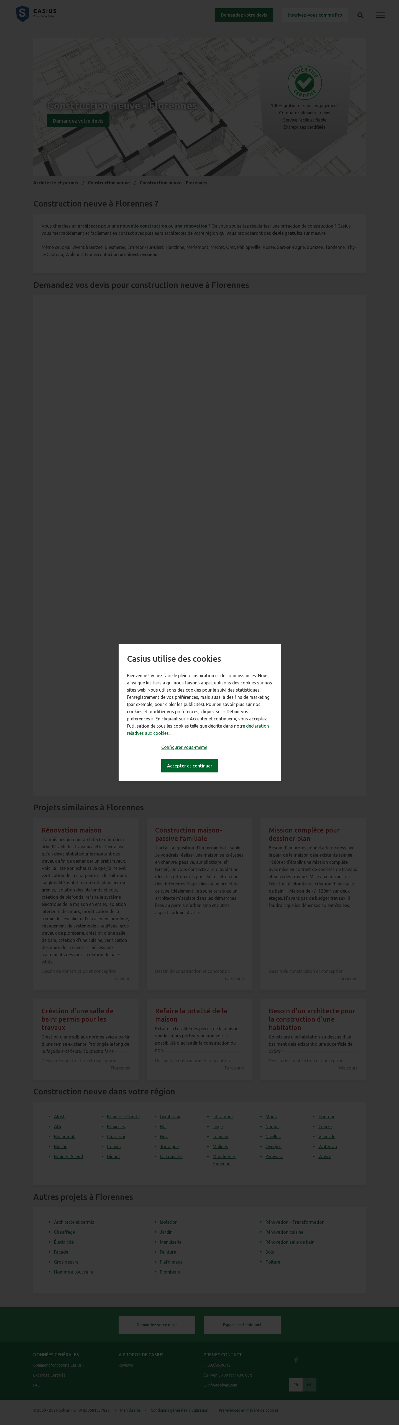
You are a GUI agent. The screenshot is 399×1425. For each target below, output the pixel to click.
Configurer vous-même (184, 747)
